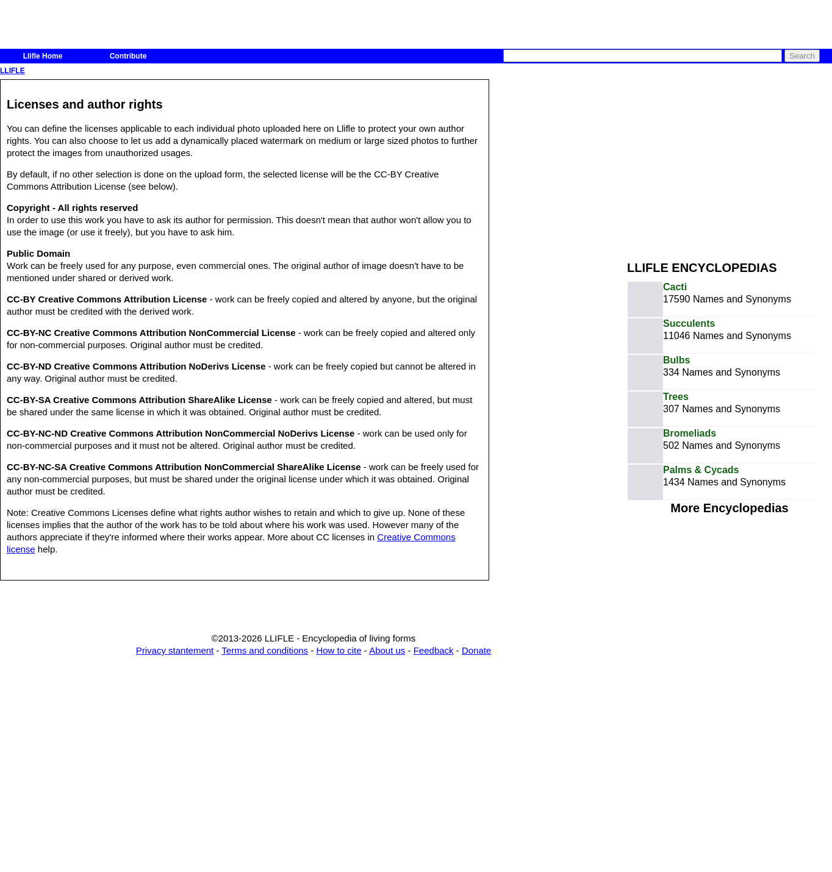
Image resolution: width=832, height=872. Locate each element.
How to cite (338, 650)
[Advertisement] (729, 163)
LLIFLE (12, 70)
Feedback (434, 650)
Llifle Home (43, 56)
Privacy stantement (175, 650)
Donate (476, 650)
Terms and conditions (264, 650)
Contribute (128, 56)
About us (387, 650)
